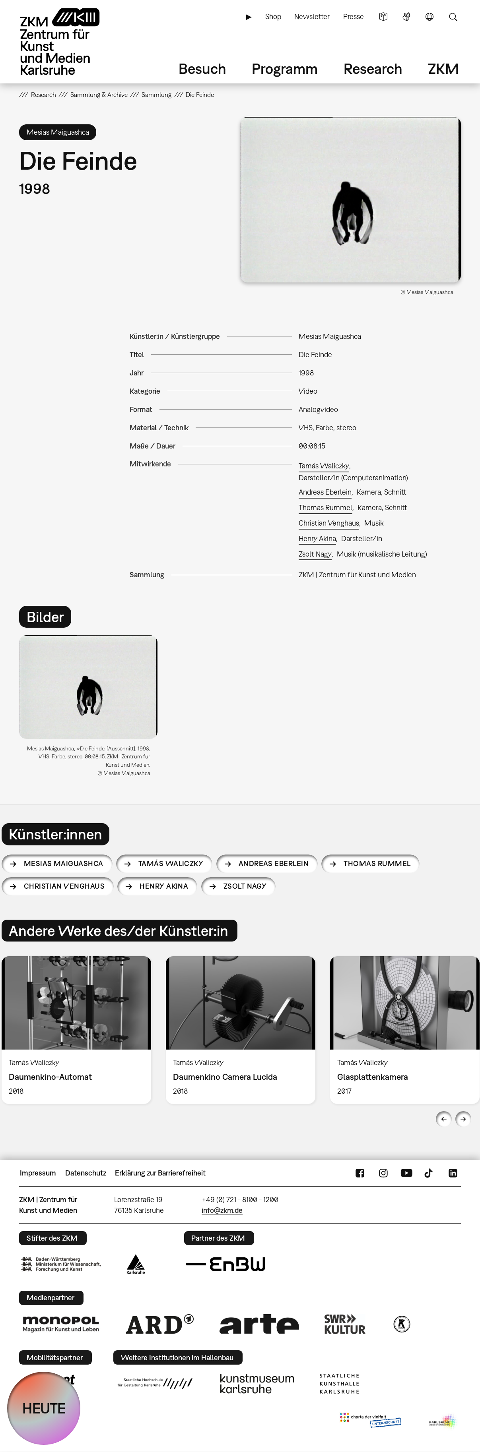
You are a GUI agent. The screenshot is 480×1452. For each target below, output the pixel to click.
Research (373, 68)
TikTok (429, 1173)
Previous (444, 1119)
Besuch (202, 68)
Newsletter (312, 16)
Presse (353, 16)
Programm (285, 68)
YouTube (406, 1173)
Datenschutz (85, 1173)
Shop (273, 16)
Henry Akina (317, 538)
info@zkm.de (222, 1210)
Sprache (429, 16)
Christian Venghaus (329, 523)
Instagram (383, 1173)
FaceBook (360, 1173)
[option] (92, 709)
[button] (350, 199)
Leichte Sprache (383, 16)
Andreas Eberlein (325, 492)
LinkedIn (453, 1173)
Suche (453, 16)
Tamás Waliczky (324, 466)
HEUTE (44, 1408)
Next (463, 1119)
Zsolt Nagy (315, 554)
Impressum (38, 1173)
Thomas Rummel (325, 507)
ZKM (443, 68)
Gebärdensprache (406, 16)
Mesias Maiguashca (63, 863)
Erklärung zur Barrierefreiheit (160, 1173)
